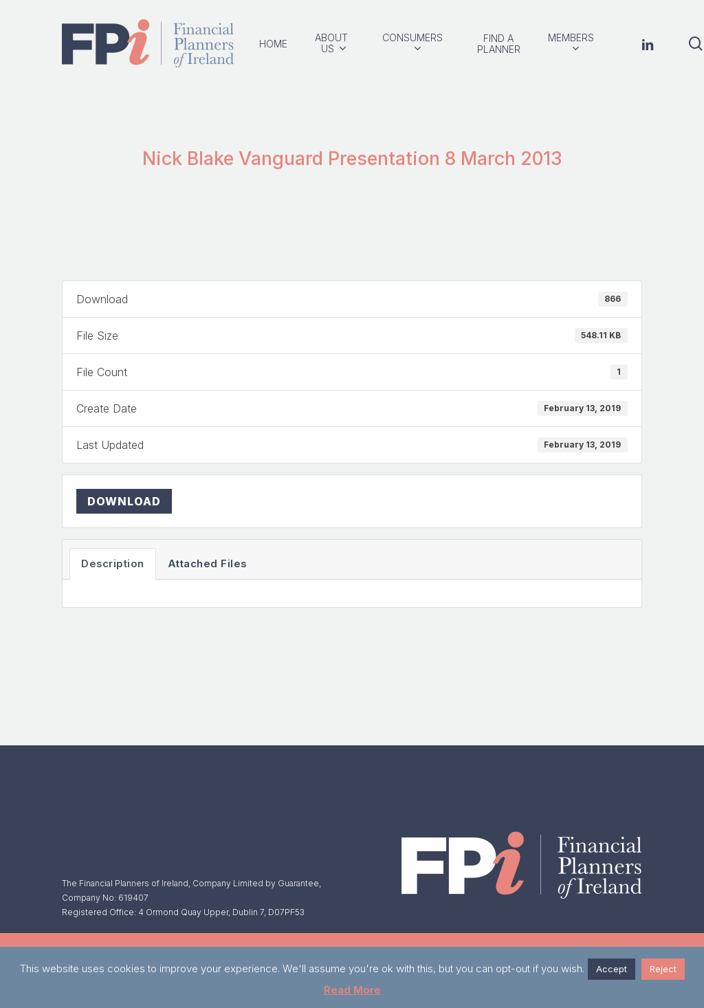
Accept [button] (611, 968)
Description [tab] (112, 564)
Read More (352, 989)
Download (124, 501)
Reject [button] (663, 968)
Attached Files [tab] (207, 564)
